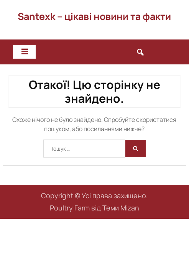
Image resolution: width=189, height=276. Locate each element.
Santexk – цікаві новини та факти (94, 16)
